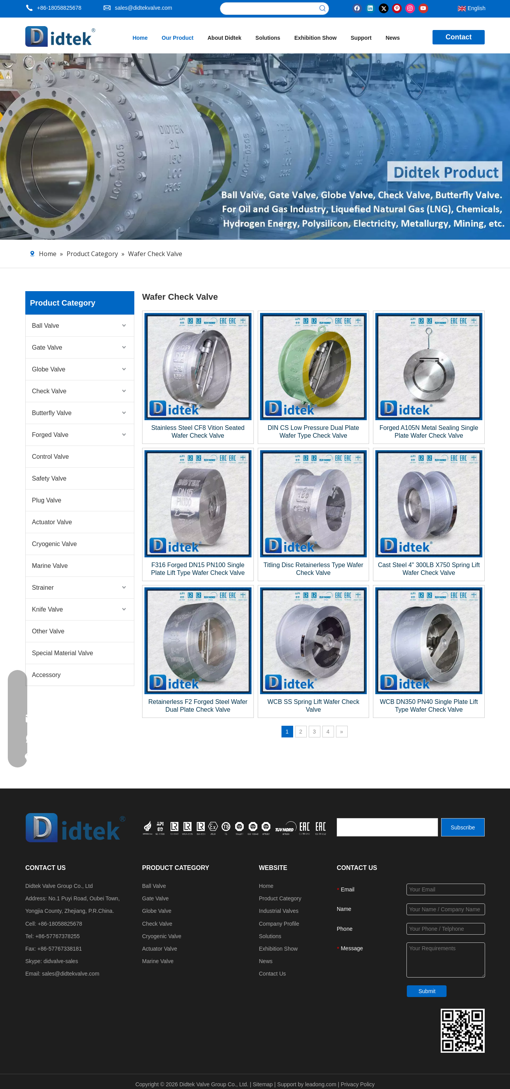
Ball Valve (45, 325)
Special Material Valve (62, 653)
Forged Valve (50, 434)
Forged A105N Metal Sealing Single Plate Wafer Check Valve (429, 431)
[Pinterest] (397, 7)
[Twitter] (384, 7)
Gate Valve (47, 347)
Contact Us (272, 974)
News (266, 961)
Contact (459, 37)
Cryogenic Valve (54, 544)
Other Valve (48, 631)
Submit (427, 991)
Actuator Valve (52, 522)
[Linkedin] (370, 7)
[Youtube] (423, 7)
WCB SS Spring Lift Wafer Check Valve (313, 705)
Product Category (280, 898)
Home (266, 886)
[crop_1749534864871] (235, 827)
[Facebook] (357, 7)
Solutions (270, 936)
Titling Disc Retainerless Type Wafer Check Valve (313, 569)
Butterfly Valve (52, 413)
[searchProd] (268, 8)
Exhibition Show (278, 949)
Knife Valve (47, 609)
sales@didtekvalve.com (143, 8)
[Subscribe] (463, 827)
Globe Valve (48, 369)
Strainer (43, 587)
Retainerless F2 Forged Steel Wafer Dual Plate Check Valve (198, 705)
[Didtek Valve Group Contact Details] (463, 1030)
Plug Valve (46, 500)
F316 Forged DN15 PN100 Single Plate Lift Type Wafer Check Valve (198, 569)
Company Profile (279, 924)
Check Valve (49, 391)
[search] (387, 827)
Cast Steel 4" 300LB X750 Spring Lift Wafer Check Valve (429, 569)
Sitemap (263, 1084)
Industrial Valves (279, 911)
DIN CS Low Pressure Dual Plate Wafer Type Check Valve (313, 431)
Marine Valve (50, 565)
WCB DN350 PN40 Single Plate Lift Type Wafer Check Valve (429, 705)
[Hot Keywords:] (323, 8)
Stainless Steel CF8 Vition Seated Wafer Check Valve (197, 431)
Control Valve (50, 456)
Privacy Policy (358, 1084)
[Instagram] (410, 7)
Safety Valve (49, 478)
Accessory (46, 675)
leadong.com (320, 1084)
